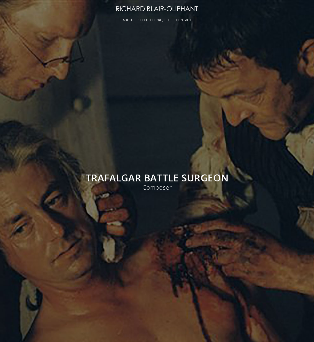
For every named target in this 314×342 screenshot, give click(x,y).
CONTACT (183, 20)
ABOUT (128, 20)
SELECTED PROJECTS (155, 20)
